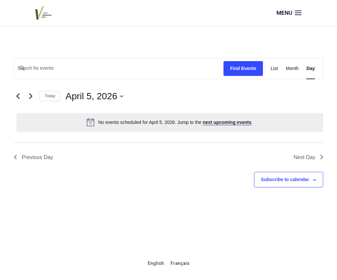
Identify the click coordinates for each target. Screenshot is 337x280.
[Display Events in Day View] (310, 68)
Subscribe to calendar (285, 179)
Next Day (308, 157)
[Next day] (31, 96)
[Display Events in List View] (274, 68)
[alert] (169, 122)
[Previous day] (18, 96)
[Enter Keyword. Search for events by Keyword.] (118, 68)
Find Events (243, 68)
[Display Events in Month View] (292, 68)
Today (50, 96)
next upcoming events (227, 122)
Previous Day (33, 157)
